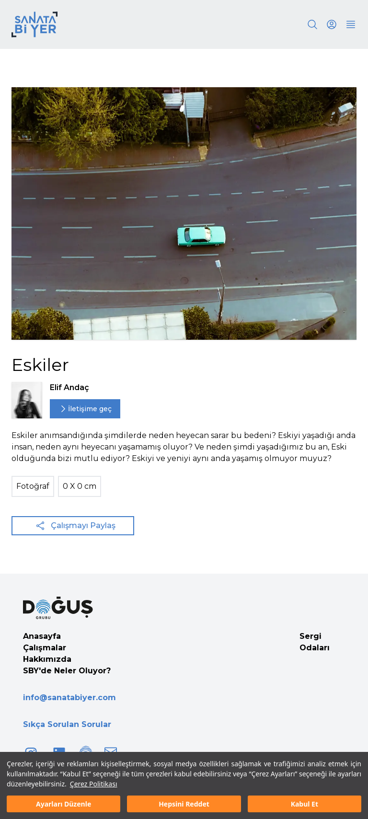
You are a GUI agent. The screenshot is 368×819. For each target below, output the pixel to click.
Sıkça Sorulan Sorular (67, 724)
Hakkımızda (47, 659)
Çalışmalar (44, 647)
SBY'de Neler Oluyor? (67, 670)
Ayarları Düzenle (63, 803)
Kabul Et (304, 803)
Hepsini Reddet (184, 803)
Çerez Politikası (93, 783)
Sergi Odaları (314, 642)
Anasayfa (42, 636)
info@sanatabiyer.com (69, 697)
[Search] (312, 24)
